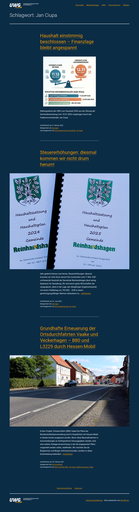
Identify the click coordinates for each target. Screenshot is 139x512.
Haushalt (72, 131)
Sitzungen (55, 128)
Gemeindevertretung (61, 131)
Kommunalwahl (57, 464)
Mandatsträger (92, 5)
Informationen (114, 5)
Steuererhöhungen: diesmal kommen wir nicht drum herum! (68, 158)
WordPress (124, 500)
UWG (104, 5)
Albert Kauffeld (59, 467)
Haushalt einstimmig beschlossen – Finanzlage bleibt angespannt (67, 41)
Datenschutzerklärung (94, 500)
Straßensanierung (82, 467)
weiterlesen (86, 293)
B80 (66, 467)
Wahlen (126, 5)
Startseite (79, 5)
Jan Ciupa (79, 131)
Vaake (91, 467)
